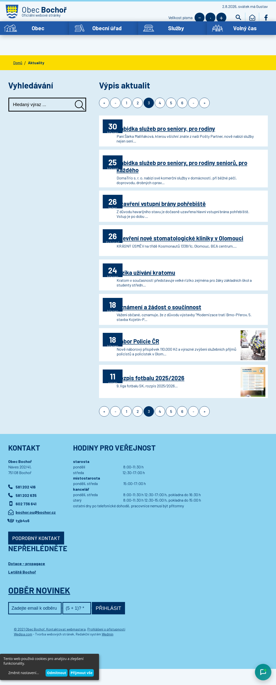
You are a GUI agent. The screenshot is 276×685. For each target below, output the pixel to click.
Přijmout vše (81, 672)
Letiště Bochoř (22, 588)
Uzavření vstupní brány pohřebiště (175, 192)
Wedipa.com (23, 650)
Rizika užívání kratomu (160, 271)
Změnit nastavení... (23, 672)
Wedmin (107, 650)
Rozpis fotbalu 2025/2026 (165, 388)
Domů (17, 50)
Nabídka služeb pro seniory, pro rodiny (180, 113)
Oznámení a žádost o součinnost (173, 310)
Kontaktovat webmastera (66, 645)
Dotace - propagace (26, 579)
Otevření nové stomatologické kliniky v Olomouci (181, 235)
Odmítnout (56, 672)
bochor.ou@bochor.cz (36, 528)
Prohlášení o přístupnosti (106, 645)
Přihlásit (108, 624)
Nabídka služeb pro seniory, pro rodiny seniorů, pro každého (180, 156)
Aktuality (36, 50)
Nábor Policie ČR (152, 349)
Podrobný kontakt (36, 554)
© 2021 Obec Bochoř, (30, 645)
